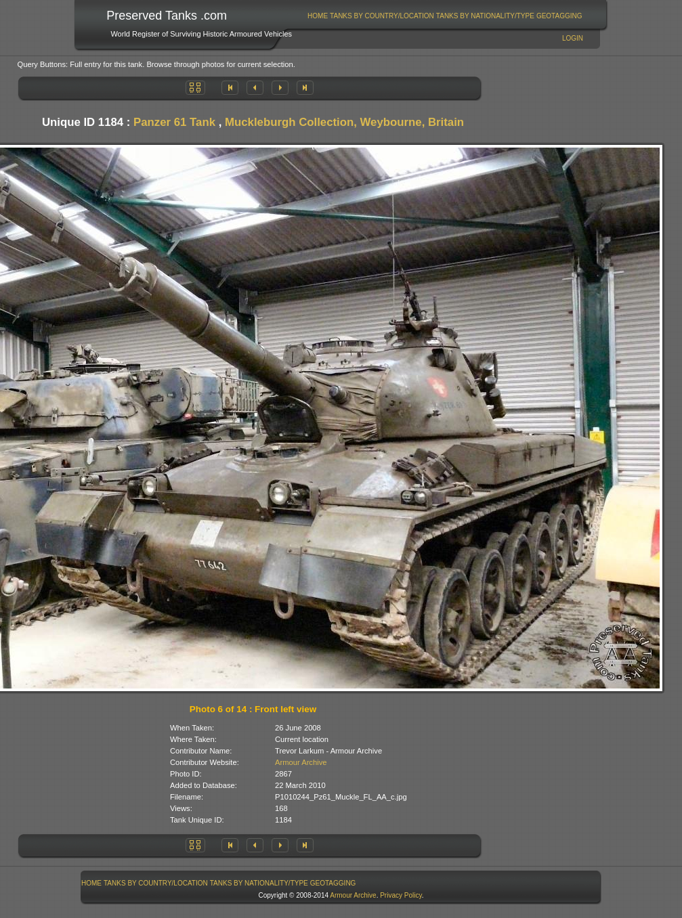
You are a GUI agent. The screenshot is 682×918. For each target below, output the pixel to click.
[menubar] (445, 16)
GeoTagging (559, 16)
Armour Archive (300, 762)
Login (572, 38)
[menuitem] (318, 16)
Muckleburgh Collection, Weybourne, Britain (344, 122)
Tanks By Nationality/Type (485, 16)
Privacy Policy (401, 895)
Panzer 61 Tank (174, 122)
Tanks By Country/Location (382, 16)
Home (317, 16)
